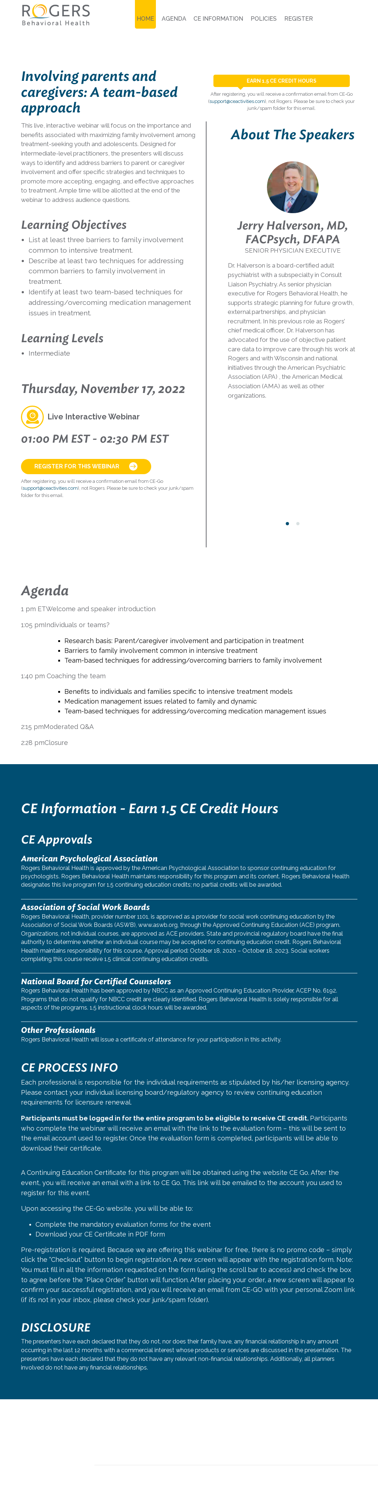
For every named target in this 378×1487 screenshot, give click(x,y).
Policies (264, 18)
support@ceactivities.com (50, 488)
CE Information (218, 18)
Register (298, 18)
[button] (287, 523)
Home (145, 18)
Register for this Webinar (85, 466)
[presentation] (232, 185)
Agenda (174, 18)
